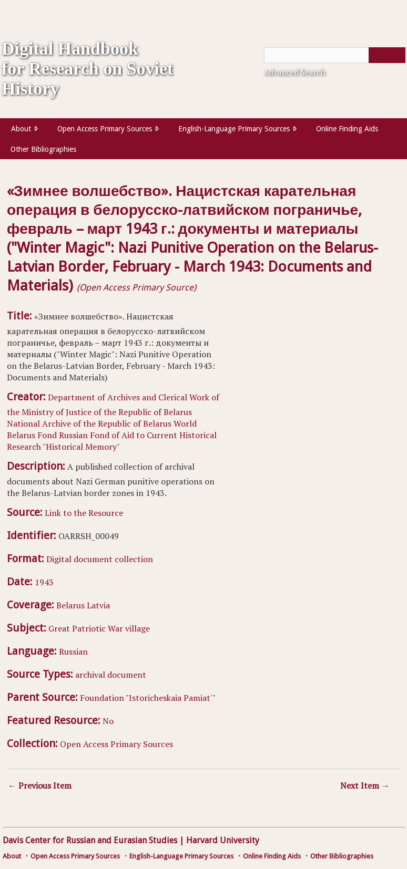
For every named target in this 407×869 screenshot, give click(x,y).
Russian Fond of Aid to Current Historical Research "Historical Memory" (112, 440)
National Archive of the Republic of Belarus (89, 423)
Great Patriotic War (85, 628)
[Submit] (387, 55)
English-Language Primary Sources (234, 129)
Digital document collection (99, 559)
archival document (110, 674)
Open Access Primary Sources (104, 129)
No (108, 721)
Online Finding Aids (347, 129)
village (137, 628)
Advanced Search (294, 72)
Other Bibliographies (43, 149)
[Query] (334, 55)
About (21, 129)
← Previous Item (40, 785)
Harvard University (222, 840)
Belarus (70, 605)
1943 (44, 582)
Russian (73, 651)
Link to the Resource (84, 513)
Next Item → (365, 785)
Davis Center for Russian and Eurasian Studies (90, 840)
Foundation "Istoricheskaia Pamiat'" (148, 698)
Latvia (98, 605)
